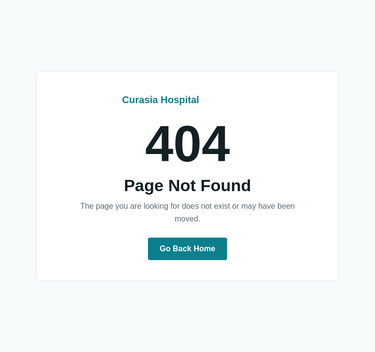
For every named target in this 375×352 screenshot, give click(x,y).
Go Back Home (187, 248)
